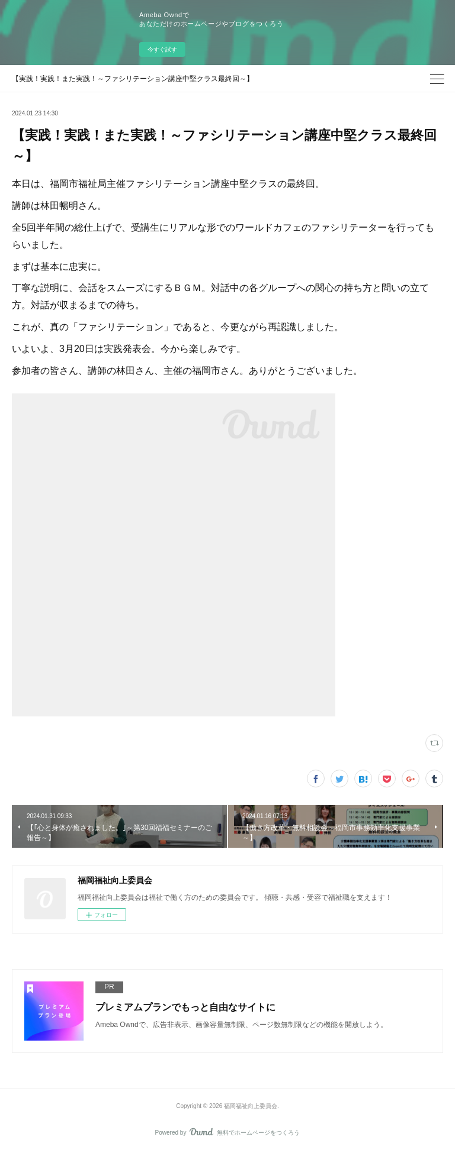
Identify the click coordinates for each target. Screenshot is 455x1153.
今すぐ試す (162, 49)
